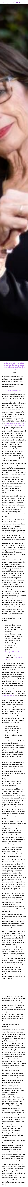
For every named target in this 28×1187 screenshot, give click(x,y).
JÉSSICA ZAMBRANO (14, 390)
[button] (24, 2)
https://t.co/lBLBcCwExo (13, 652)
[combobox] (4, 2)
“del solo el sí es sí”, (8, 696)
